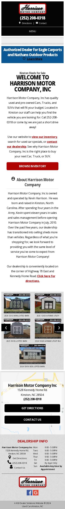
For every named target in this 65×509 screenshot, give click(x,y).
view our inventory (44, 137)
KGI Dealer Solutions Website (29, 503)
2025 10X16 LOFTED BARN (17, 341)
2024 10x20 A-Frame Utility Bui (48, 341)
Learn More (34, 59)
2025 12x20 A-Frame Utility (48, 315)
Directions (25, 23)
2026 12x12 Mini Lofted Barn (17, 315)
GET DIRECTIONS (32, 408)
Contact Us (19, 467)
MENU (32, 31)
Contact (41, 23)
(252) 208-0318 (32, 18)
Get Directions (20, 458)
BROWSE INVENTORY (32, 166)
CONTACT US (32, 420)
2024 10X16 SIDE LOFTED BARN (32, 366)
